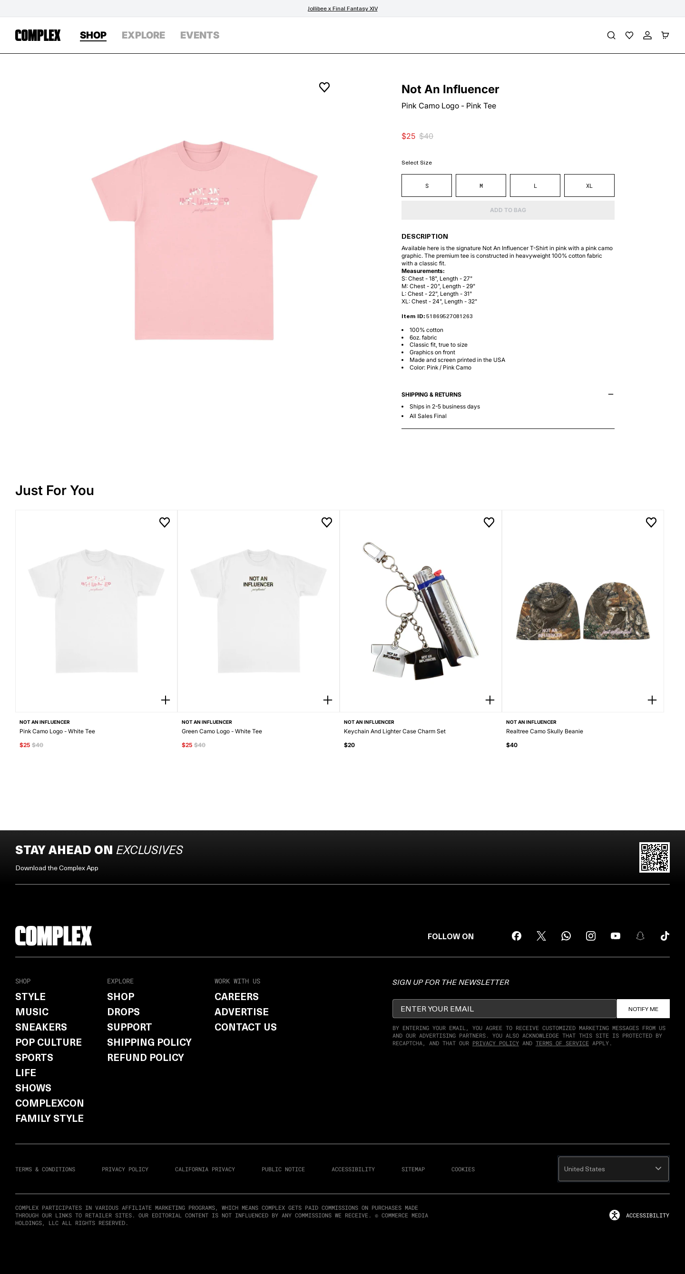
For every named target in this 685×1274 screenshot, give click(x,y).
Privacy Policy (495, 1043)
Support (129, 1026)
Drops (123, 1011)
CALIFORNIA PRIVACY (205, 1169)
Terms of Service (562, 1043)
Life (25, 1072)
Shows (33, 1087)
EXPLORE (143, 35)
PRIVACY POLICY (125, 1169)
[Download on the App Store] (584, 857)
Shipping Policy (149, 1042)
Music (32, 1011)
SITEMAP (413, 1169)
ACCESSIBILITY (353, 1169)
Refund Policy (145, 1057)
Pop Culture (48, 1042)
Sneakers (41, 1026)
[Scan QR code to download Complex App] (654, 857)
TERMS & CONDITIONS (45, 1169)
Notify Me (643, 1008)
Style (30, 996)
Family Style (49, 1118)
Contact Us (246, 1026)
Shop (120, 996)
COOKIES (463, 1169)
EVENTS (199, 35)
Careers (237, 996)
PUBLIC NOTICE (283, 1169)
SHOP (93, 35)
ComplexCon (49, 1102)
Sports (34, 1057)
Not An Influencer (450, 89)
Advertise (242, 1011)
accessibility (639, 1215)
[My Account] (647, 35)
